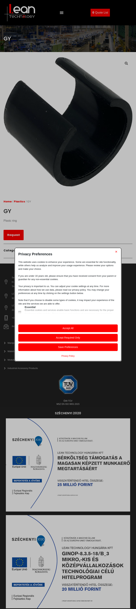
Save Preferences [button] (68, 347)
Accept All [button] (67, 328)
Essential (30, 307)
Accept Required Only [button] (68, 337)
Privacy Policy (68, 356)
